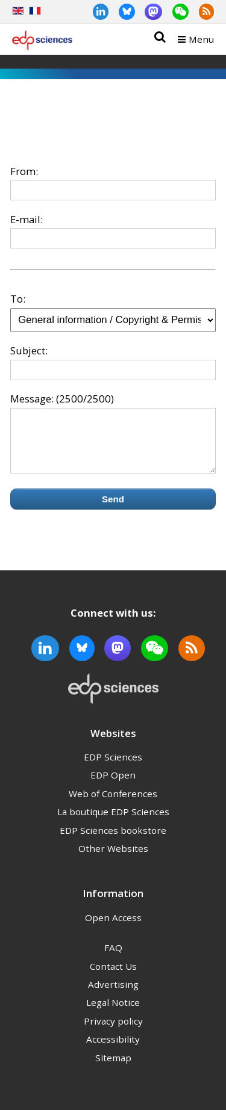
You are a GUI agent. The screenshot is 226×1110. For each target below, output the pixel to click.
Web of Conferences (113, 804)
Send (113, 510)
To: (17, 299)
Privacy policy (113, 1032)
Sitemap (113, 1068)
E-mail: (26, 219)
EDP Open (113, 786)
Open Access (113, 928)
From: (24, 171)
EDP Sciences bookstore (113, 841)
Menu (201, 39)
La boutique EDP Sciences (113, 822)
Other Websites (113, 859)
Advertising (113, 995)
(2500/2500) (85, 398)
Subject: (29, 350)
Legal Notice (113, 1013)
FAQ (113, 958)
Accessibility (113, 1050)
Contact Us (113, 977)
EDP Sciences (113, 768)
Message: (32, 398)
